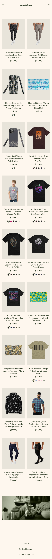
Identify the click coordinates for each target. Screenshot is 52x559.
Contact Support (26, 549)
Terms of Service (26, 554)
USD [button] (26, 543)
